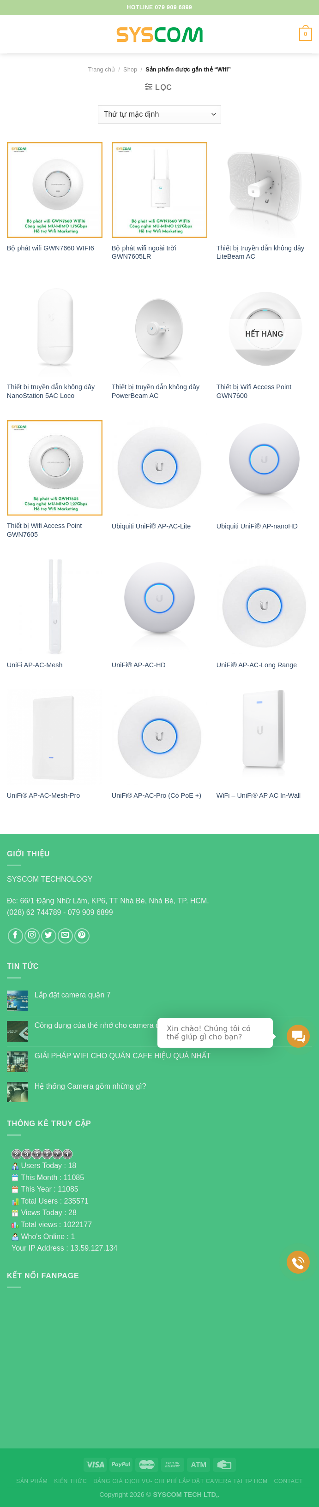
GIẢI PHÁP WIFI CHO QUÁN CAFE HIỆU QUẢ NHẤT (123, 1056)
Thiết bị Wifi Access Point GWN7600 (254, 391)
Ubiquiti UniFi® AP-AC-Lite (151, 526)
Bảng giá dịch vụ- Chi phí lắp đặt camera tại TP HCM (180, 1481)
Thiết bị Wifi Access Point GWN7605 (44, 530)
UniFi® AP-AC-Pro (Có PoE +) (156, 795)
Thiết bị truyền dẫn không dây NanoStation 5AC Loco (51, 391)
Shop (130, 69)
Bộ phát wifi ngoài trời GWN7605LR (144, 252)
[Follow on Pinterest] (82, 935)
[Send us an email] (65, 935)
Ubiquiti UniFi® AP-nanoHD (257, 526)
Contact (288, 1481)
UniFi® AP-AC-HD (139, 665)
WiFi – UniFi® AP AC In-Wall (259, 795)
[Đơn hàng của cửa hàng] (159, 114)
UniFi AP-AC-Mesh (35, 665)
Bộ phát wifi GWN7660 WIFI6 (50, 248)
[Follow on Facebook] (15, 935)
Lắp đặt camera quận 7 (73, 995)
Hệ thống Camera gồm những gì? (90, 1086)
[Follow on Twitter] (48, 935)
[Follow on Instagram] (32, 935)
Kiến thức (70, 1481)
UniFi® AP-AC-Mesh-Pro (43, 795)
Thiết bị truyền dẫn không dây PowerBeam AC (155, 391)
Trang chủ (101, 69)
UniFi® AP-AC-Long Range (257, 665)
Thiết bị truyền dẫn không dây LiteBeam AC (260, 252)
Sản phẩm (32, 1481)
